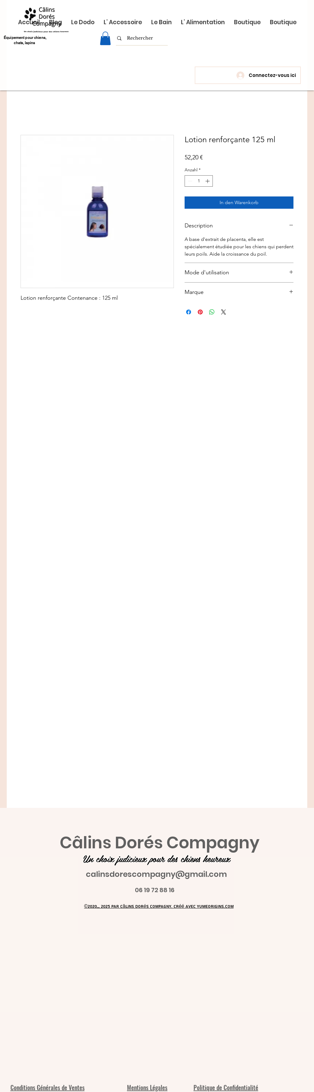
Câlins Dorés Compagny (159, 842)
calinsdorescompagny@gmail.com (156, 874)
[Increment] (208, 181)
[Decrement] (189, 181)
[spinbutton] (198, 181)
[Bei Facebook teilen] (188, 312)
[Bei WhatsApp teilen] (212, 312)
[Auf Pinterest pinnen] (200, 312)
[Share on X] (223, 312)
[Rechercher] (140, 38)
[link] (105, 38)
